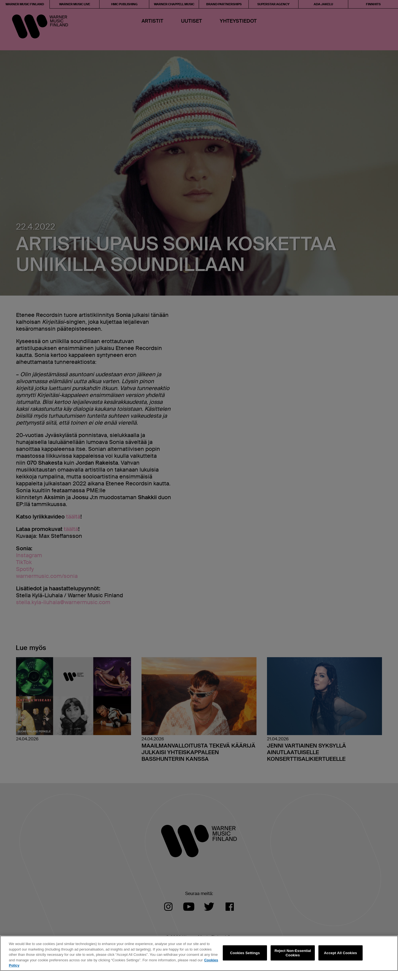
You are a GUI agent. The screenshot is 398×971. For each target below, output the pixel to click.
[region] (199, 953)
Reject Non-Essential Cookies (292, 953)
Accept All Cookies (340, 953)
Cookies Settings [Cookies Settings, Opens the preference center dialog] (245, 953)
